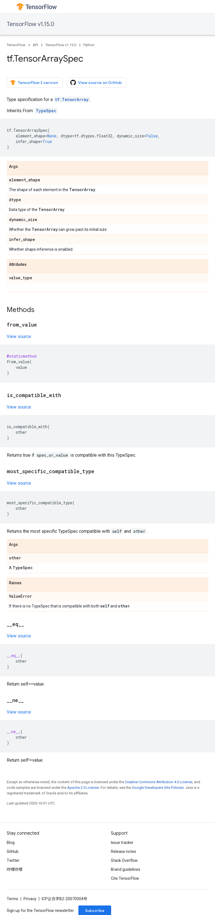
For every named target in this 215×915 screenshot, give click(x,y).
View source (19, 336)
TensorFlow (16, 45)
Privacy (30, 899)
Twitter (13, 860)
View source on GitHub (96, 82)
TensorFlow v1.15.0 (30, 24)
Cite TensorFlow (125, 878)
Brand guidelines (125, 869)
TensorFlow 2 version (34, 82)
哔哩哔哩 (14, 869)
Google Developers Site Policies (158, 787)
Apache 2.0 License (83, 787)
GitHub (12, 851)
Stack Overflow (124, 860)
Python (88, 45)
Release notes (123, 851)
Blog (11, 842)
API (35, 45)
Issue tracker (122, 842)
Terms (12, 899)
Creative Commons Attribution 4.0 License (158, 782)
